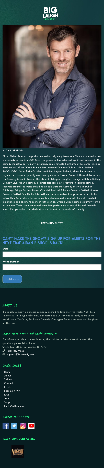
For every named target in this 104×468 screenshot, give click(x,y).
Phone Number (11, 261)
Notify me (12, 279)
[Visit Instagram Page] (23, 425)
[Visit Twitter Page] (14, 425)
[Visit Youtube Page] (31, 425)
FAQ (6, 394)
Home (7, 371)
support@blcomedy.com (20, 354)
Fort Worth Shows (14, 405)
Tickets (8, 379)
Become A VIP (12, 390)
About (7, 375)
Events (7, 387)
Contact (8, 383)
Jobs (6, 398)
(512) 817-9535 (15, 350)
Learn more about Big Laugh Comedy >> (30, 333)
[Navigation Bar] (6, 12)
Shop (7, 402)
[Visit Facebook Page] (6, 425)
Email (5, 248)
